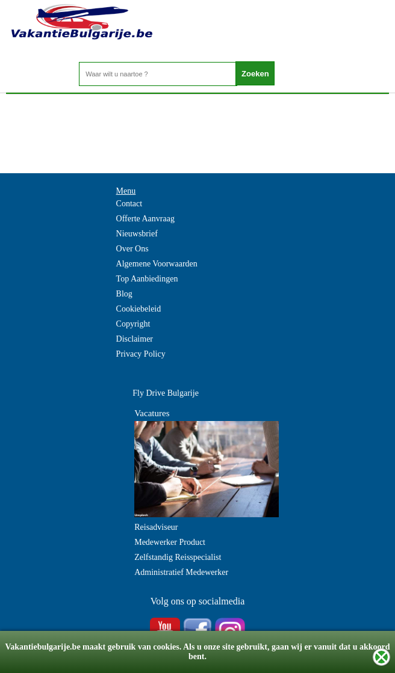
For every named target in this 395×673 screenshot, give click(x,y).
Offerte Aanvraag (145, 218)
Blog (124, 293)
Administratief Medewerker (181, 572)
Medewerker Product (169, 542)
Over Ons (132, 248)
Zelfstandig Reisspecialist (177, 557)
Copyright (133, 323)
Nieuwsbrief (137, 233)
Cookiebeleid (138, 308)
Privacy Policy (141, 353)
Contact (129, 203)
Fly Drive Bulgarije (165, 393)
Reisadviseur (156, 527)
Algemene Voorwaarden (157, 263)
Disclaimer (134, 338)
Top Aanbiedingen (147, 278)
